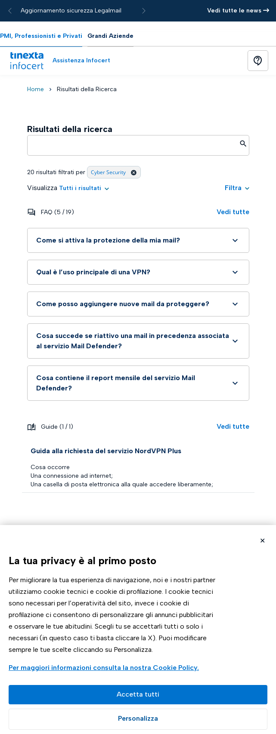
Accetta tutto (138, 694)
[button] (84, 188)
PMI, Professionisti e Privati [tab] (41, 36)
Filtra (237, 188)
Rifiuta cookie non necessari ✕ (262, 542)
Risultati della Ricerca (87, 89)
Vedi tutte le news (238, 10)
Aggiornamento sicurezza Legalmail (71, 10)
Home (35, 89)
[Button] (258, 60)
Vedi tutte (233, 212)
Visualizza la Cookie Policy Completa (105, 668)
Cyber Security (114, 172)
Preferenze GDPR (138, 719)
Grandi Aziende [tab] (110, 36)
